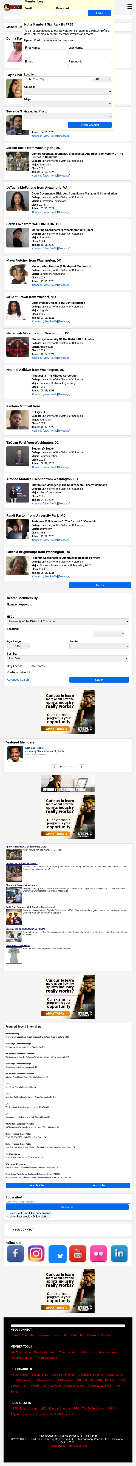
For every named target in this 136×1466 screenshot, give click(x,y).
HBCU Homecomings (24, 1408)
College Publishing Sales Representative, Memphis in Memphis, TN (31, 1167)
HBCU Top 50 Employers (89, 1408)
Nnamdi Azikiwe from (35, 370)
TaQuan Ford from (32, 443)
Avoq (7, 1084)
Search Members (45, 1352)
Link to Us (77, 1335)
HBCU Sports (85, 1380)
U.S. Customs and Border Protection (19, 1054)
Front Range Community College (18, 1044)
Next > (100, 585)
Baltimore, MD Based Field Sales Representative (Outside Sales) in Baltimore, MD (37, 1037)
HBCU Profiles (19, 1374)
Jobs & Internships (63, 1374)
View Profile (50, 135)
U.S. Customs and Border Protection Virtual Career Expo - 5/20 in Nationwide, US (37, 1057)
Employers (43, 1335)
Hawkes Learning (12, 1034)
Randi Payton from (36, 515)
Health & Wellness (99, 1386)
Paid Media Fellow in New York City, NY (20, 1087)
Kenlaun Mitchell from (23, 406)
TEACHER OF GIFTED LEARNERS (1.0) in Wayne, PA (25, 1137)
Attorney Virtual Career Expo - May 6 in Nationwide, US (26, 1077)
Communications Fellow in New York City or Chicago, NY (27, 1117)
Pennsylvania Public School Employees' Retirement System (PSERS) (32, 1174)
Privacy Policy (57, 1445)
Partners (92, 1335)
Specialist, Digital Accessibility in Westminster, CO (25, 1047)
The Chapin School (12, 1154)
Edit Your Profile (21, 1352)
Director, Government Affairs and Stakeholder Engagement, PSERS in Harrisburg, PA (38, 1177)
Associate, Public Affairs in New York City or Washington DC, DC (30, 1097)
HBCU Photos (105, 1380)
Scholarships (40, 1374)
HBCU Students (23, 1380)
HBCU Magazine (74, 1386)
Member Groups (109, 1352)
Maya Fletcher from (33, 260)
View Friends (67, 1352)
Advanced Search (18, 679)
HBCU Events (31, 1386)
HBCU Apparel (52, 1386)
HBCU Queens (64, 1414)
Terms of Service (77, 1445)
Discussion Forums (91, 1374)
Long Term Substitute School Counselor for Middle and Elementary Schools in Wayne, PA (40, 1147)
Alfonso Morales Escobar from (42, 479)
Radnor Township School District (18, 1134)
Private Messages (47, 1358)
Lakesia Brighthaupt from (38, 552)
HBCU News (65, 1380)
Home (14, 1335)
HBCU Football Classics (56, 1408)
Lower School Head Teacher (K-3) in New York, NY (25, 1157)
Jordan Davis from (33, 148)
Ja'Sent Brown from (31, 297)
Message (64, 135)
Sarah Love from (33, 224)
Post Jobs (99, 1185)
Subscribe (67, 1207)
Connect (37, 135)
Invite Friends (87, 1352)
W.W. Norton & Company (15, 1164)
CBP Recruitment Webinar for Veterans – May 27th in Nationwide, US (32, 1127)
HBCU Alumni (114, 1374)
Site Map (106, 1335)
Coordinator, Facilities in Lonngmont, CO (21, 1067)
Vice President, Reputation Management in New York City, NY (29, 1107)
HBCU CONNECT (23, 1229)
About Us (27, 1335)
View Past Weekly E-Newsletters (30, 1216)
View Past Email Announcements (30, 1213)
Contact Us (60, 1335)
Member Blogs (45, 1380)
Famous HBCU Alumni (38, 1414)
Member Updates (21, 1358)
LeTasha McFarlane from (36, 188)
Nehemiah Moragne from (37, 333)
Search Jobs (36, 1185)
